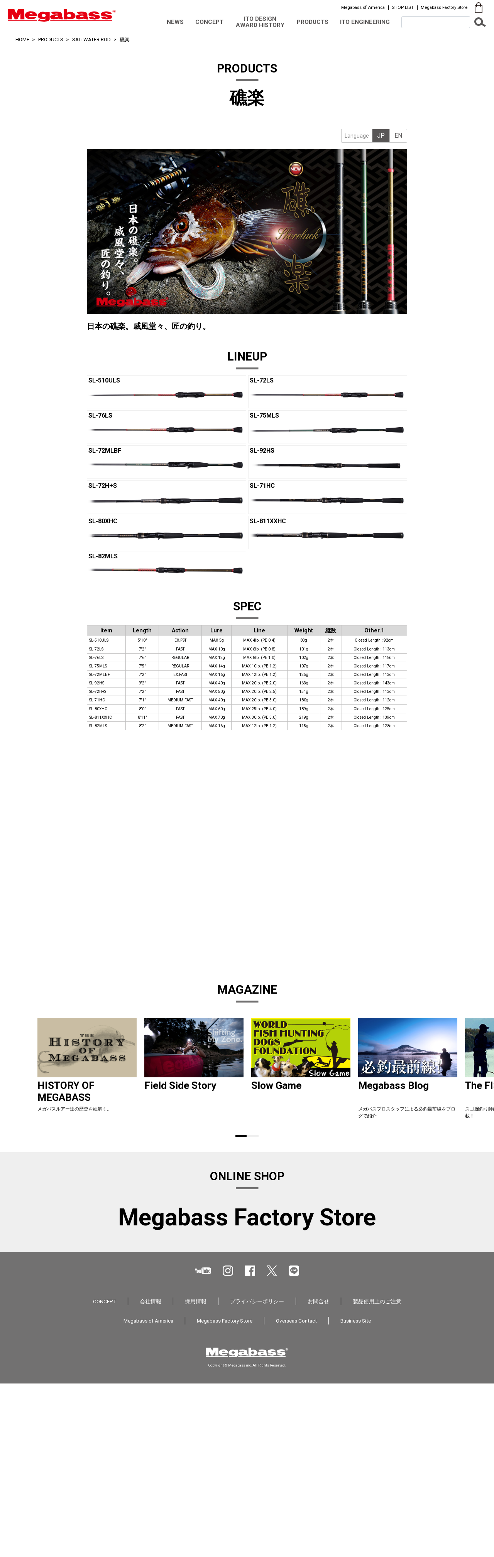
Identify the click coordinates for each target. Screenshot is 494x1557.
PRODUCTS (312, 22)
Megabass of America (363, 7)
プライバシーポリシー (257, 1483)
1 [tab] (241, 1136)
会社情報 (150, 1483)
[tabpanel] (247, 202)
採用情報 (195, 1483)
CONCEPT (209, 22)
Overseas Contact (296, 1503)
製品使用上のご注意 (377, 1483)
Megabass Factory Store (444, 7)
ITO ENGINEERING (365, 22)
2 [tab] (253, 1136)
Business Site (355, 1503)
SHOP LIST (403, 7)
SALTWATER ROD (91, 39)
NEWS (175, 22)
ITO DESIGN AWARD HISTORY (260, 21)
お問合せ (318, 1483)
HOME (22, 39)
